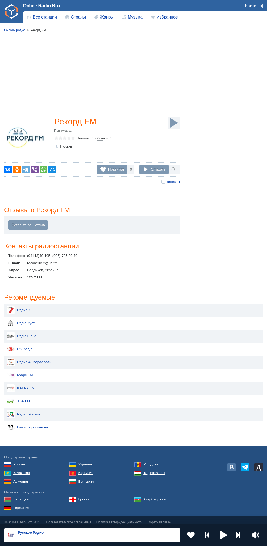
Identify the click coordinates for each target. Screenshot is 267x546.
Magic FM (20, 371)
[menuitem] (42, 17)
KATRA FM (21, 384)
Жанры (107, 17)
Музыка (135, 17)
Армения (20, 477)
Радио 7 (19, 306)
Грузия (83, 495)
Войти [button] (251, 5)
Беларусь (21, 495)
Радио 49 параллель (29, 358)
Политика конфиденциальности (119, 518)
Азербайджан (154, 495)
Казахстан (21, 469)
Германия (21, 504)
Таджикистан (154, 469)
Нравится (116, 169)
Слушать (158, 169)
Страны (78, 17)
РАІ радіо (19, 345)
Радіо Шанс (21, 332)
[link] (11, 11)
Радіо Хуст (21, 319)
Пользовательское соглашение (69, 518)
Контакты (173, 182)
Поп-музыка (63, 130)
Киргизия (85, 469)
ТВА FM (18, 397)
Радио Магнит (23, 410)
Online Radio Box (41, 5)
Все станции (45, 17)
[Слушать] (174, 123)
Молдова (150, 460)
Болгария (86, 477)
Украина (85, 460)
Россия (19, 460)
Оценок (102, 138)
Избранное (167, 17)
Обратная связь (159, 518)
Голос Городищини (27, 423)
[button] (223, 535)
